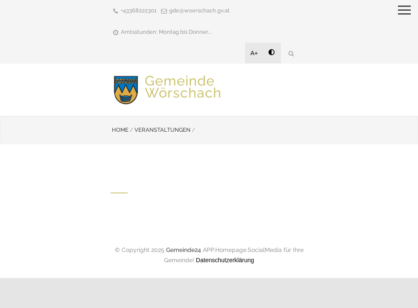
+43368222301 (139, 10)
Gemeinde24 (183, 249)
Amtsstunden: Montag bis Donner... (166, 32)
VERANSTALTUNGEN (162, 130)
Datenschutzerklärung (225, 260)
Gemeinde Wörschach (183, 87)
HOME (120, 130)
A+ (254, 53)
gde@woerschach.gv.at (199, 10)
